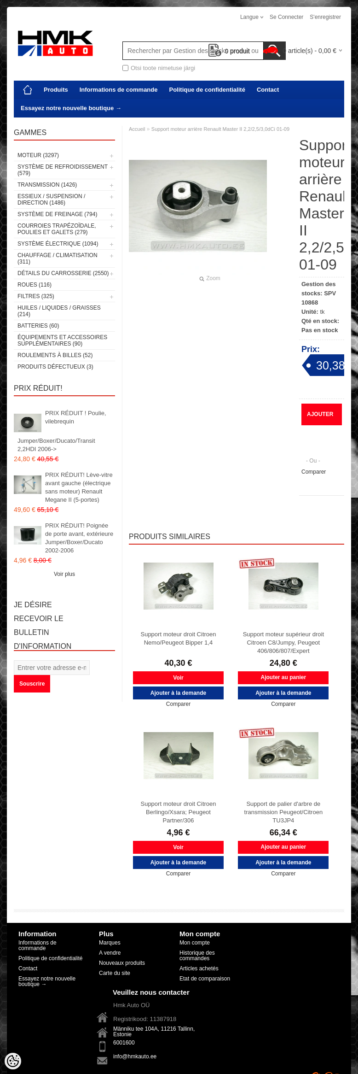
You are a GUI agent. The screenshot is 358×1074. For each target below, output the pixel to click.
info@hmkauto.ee (134, 1056)
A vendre (110, 953)
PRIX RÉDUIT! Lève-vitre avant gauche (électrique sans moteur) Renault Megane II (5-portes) (79, 487)
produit (229, 51)
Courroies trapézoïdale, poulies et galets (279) (56, 229)
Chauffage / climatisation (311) (57, 258)
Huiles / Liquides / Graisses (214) (59, 311)
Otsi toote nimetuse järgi (163, 68)
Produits (56, 89)
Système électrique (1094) (57, 244)
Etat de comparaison (204, 978)
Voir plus (64, 574)
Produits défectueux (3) (55, 367)
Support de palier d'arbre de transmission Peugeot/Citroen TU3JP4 (283, 812)
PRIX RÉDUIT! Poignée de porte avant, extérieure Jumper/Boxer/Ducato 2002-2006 (79, 538)
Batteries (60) (38, 326)
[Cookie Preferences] (13, 1061)
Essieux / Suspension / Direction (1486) (51, 199)
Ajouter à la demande (321, 418)
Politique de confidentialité (207, 89)
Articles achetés (199, 968)
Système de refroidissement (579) (62, 170)
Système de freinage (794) (57, 214)
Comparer (313, 472)
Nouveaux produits (122, 963)
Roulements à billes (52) (54, 355)
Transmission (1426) (47, 185)
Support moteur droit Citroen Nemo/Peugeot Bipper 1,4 (178, 638)
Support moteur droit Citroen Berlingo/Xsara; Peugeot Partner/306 (178, 812)
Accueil (137, 129)
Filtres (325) (35, 296)
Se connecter (286, 17)
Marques (110, 942)
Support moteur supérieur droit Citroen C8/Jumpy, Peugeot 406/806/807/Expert (283, 642)
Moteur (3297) (38, 155)
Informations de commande (119, 89)
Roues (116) (34, 285)
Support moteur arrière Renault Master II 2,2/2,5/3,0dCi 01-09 (220, 129)
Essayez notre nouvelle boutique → (71, 108)
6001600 (124, 1042)
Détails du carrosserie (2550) (63, 273)
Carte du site (114, 973)
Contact (268, 89)
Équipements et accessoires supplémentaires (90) (62, 340)
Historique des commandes (197, 955)
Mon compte (194, 942)
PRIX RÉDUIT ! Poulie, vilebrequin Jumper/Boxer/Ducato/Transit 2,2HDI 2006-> (61, 431)
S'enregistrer (325, 17)
